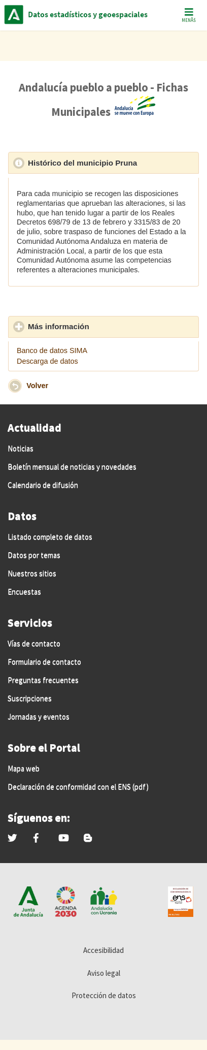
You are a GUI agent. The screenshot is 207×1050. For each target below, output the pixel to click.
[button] (15, 386)
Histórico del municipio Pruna (113, 162)
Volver (37, 385)
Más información (105, 326)
